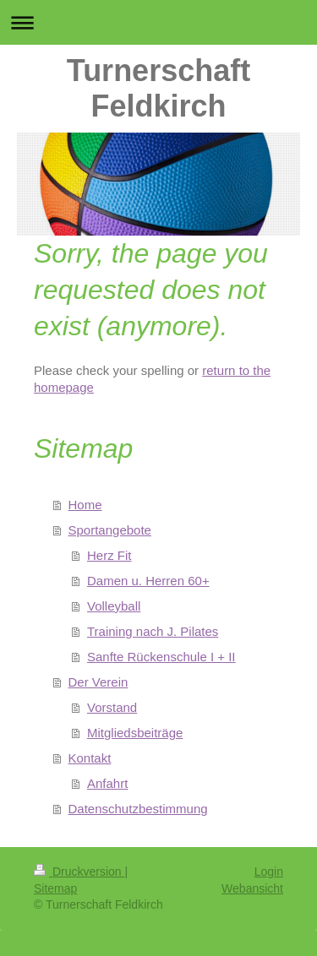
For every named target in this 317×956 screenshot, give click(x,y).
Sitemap (55, 888)
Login (268, 871)
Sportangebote (109, 530)
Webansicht (252, 888)
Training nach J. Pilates (152, 631)
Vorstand (112, 707)
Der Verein (98, 682)
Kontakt (90, 758)
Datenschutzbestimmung (138, 808)
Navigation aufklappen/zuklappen (158, 22)
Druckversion (79, 871)
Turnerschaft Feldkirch (158, 88)
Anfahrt (107, 783)
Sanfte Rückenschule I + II (161, 656)
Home (85, 504)
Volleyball (113, 606)
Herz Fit (109, 555)
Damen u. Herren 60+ (148, 580)
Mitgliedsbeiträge (135, 732)
